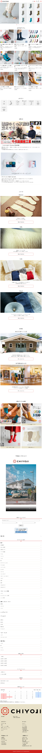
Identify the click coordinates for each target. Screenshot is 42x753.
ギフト (2, 730)
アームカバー (3, 616)
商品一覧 (2, 536)
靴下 (1, 542)
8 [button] (23, 25)
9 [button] (24, 25)
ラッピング (3, 628)
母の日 (2, 622)
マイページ (24, 724)
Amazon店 (3, 741)
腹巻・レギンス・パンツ (5, 601)
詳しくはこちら (21, 358)
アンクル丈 (3, 565)
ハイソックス (3, 567)
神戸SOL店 (3, 683)
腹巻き (2, 603)
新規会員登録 (24, 727)
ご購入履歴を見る (25, 730)
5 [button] (20, 25)
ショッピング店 (4, 740)
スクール (2, 571)
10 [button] (25, 25)
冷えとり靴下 (3, 547)
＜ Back (34, 689)
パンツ (2, 608)
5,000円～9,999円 (4, 665)
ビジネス (2, 569)
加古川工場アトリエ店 (4, 680)
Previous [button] (1, 12)
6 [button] (21, 25)
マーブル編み (3, 551)
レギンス (2, 606)
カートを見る (24, 726)
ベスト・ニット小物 (5, 591)
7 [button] (22, 25)
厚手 (1, 582)
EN (34, 1)
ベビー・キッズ (4, 632)
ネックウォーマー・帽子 (5, 595)
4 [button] (19, 25)
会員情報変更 (24, 729)
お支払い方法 (24, 737)
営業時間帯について (25, 741)
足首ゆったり (3, 549)
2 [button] (17, 25)
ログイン (23, 723)
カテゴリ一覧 (3, 723)
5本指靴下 (2, 545)
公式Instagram (3, 743)
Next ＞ (39, 689)
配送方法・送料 (25, 738)
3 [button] (18, 25)
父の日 (2, 624)
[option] (21, 13)
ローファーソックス (4, 562)
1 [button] (17, 25)
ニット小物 (3, 597)
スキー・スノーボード (4, 576)
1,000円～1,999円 (4, 658)
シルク (2, 558)
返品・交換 (24, 740)
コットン (2, 556)
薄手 (1, 580)
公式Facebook (3, 744)
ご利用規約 (24, 744)
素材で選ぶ (3, 641)
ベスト (2, 593)
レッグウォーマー (4, 612)
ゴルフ (2, 578)
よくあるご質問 (3, 674)
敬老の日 (2, 626)
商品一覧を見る (21, 222)
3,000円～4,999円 (4, 663)
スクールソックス (4, 637)
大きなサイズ (3, 587)
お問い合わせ (24, 731)
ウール (2, 647)
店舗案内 (2, 737)
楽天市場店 (3, 738)
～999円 (2, 656)
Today (37, 689)
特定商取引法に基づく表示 (27, 745)
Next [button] (40, 12)
